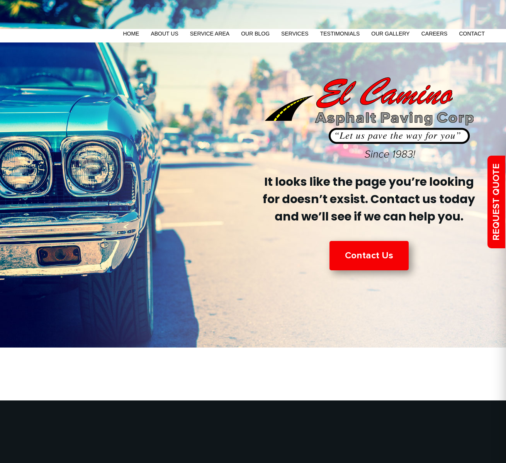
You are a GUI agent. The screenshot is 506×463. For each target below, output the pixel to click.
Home (131, 34)
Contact (472, 34)
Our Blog (255, 34)
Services (295, 34)
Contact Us (369, 255)
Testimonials (340, 34)
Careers (434, 34)
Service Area (209, 34)
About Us (164, 34)
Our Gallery (390, 34)
